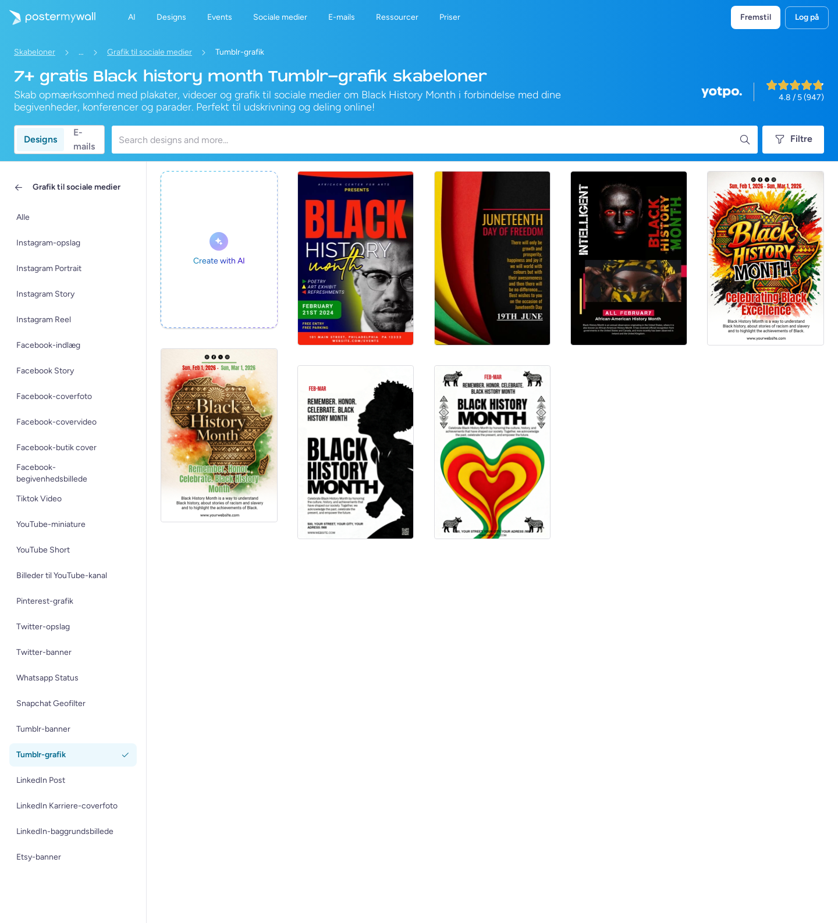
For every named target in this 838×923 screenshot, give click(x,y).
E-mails (84, 139)
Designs (40, 139)
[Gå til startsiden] (47, 17)
